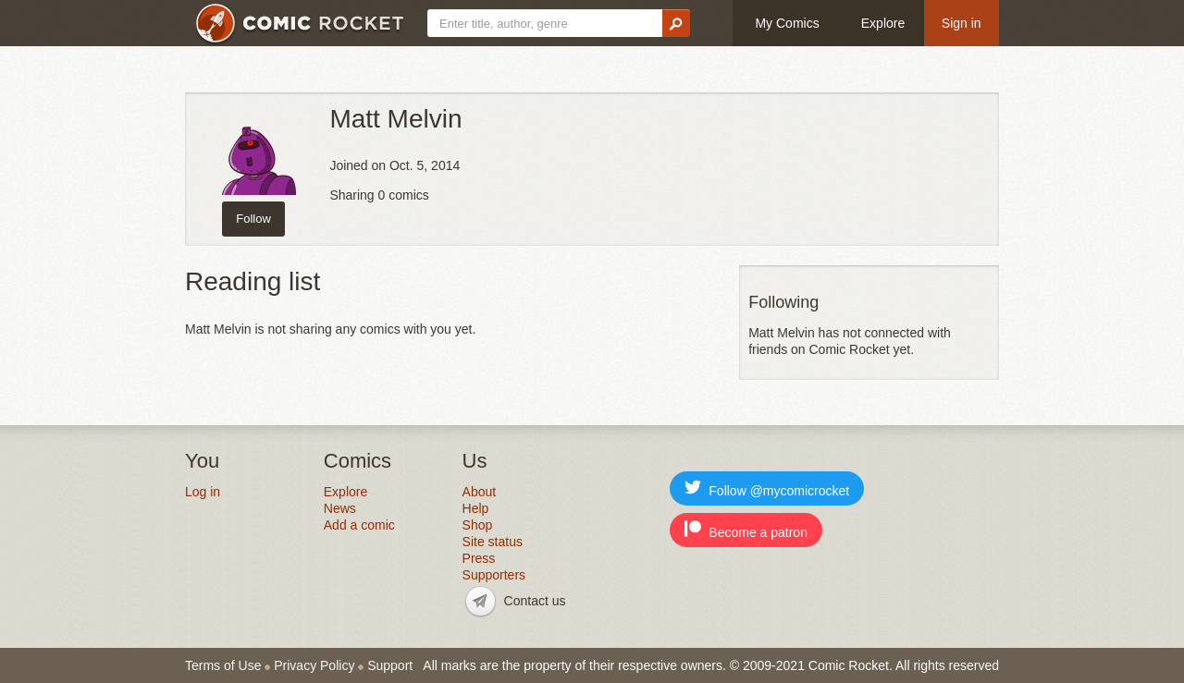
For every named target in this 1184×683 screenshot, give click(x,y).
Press (479, 558)
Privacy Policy (314, 665)
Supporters (493, 574)
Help (475, 508)
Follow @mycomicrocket (766, 488)
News (340, 508)
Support (390, 665)
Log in (202, 491)
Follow (253, 219)
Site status (492, 541)
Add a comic (359, 525)
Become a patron (746, 530)
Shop (477, 525)
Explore (883, 23)
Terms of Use (223, 665)
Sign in (961, 23)
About (479, 491)
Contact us (535, 600)
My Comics (787, 23)
